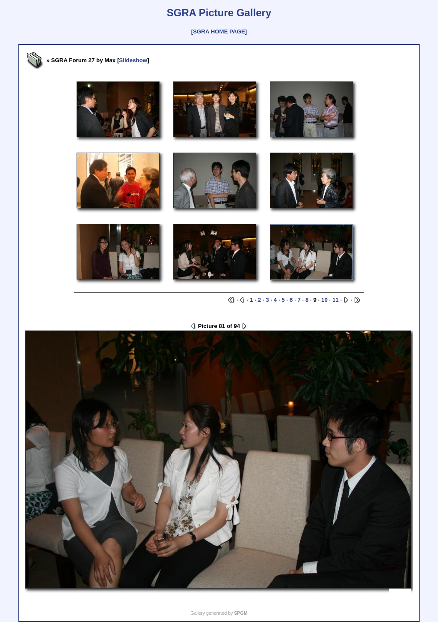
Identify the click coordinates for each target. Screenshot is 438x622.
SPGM (240, 613)
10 (324, 300)
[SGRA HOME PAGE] (219, 31)
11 (335, 300)
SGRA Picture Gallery (219, 12)
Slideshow (133, 60)
